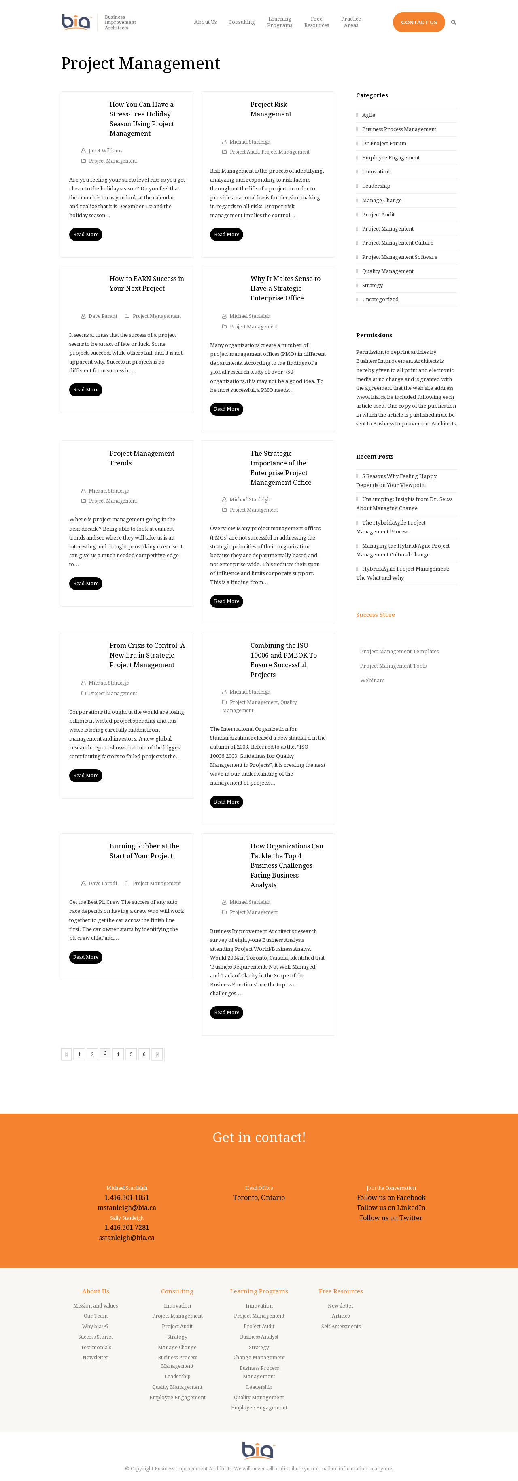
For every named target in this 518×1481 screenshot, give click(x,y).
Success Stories (95, 1337)
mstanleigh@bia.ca (127, 1208)
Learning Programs (259, 1291)
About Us (95, 1291)
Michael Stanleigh (249, 142)
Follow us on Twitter (391, 1218)
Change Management (259, 1357)
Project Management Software (399, 257)
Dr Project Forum (384, 143)
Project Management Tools (393, 666)
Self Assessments (341, 1326)
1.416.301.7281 (126, 1227)
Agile (368, 115)
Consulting (177, 1291)
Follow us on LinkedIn (391, 1208)
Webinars (372, 680)
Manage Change (382, 200)
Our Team (96, 1316)
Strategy (372, 285)
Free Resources (341, 1291)
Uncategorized (380, 299)
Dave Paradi (103, 316)
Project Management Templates (399, 651)
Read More (85, 234)
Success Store (375, 614)
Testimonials (96, 1347)
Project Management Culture (397, 243)
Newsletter (95, 1357)
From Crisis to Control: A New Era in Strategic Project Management (147, 655)
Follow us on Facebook (391, 1198)
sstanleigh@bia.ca (127, 1238)
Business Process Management (399, 129)
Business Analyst (259, 1337)
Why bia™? (95, 1326)
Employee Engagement (391, 157)
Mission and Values (95, 1306)
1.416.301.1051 (126, 1198)
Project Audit (244, 152)
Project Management (113, 161)
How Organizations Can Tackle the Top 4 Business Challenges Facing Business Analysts (287, 865)
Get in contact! (259, 1137)
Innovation (376, 172)
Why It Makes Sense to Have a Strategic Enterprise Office (286, 288)
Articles (341, 1316)
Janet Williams (105, 151)
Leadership (376, 186)
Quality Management (388, 271)
